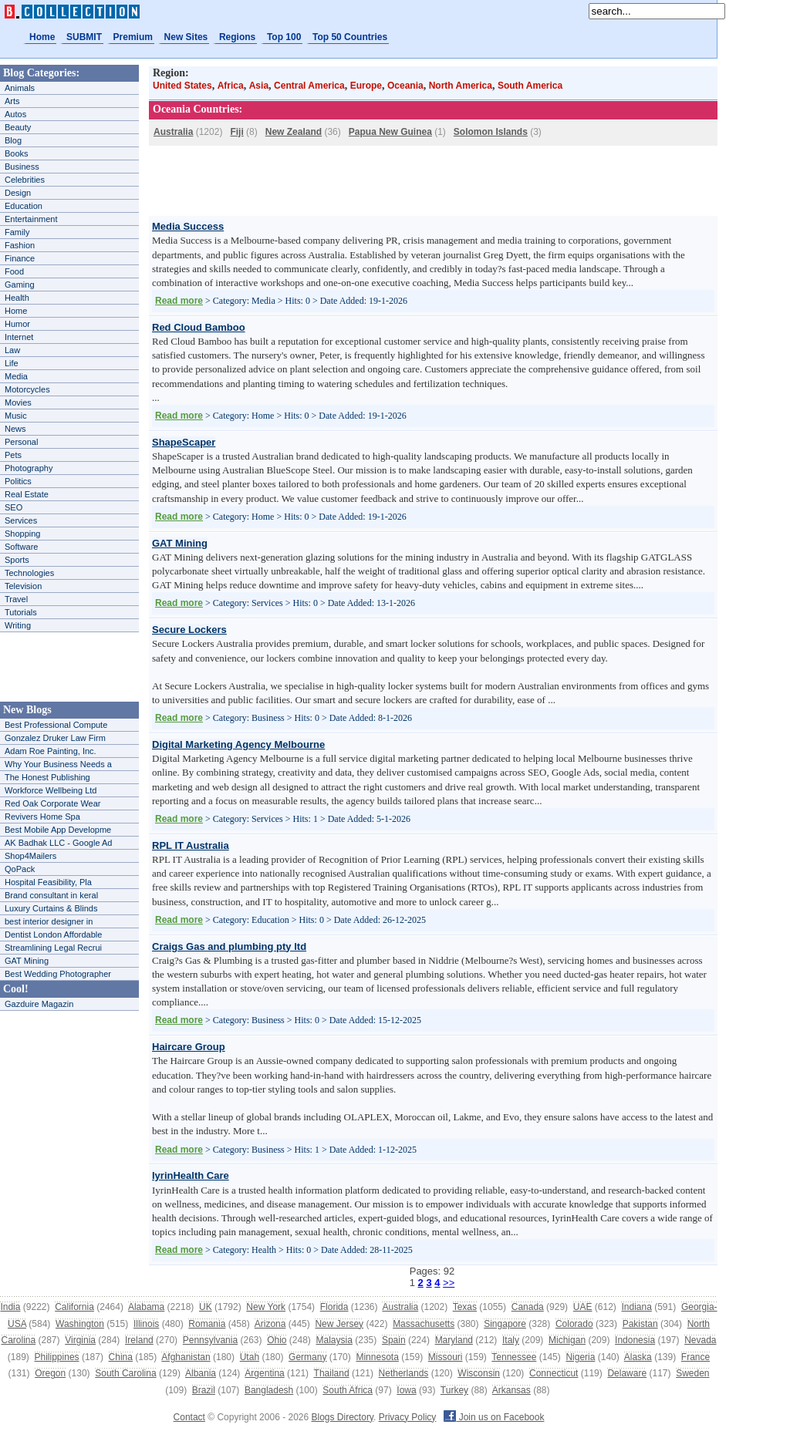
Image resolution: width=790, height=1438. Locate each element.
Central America (309, 85)
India (10, 1307)
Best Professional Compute (56, 724)
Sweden (692, 1373)
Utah (249, 1357)
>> (448, 1282)
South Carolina (125, 1373)
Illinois (146, 1323)
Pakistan (640, 1323)
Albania (200, 1373)
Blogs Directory (342, 1417)
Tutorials (21, 612)
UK (205, 1307)
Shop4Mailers (30, 855)
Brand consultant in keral (51, 895)
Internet (19, 337)
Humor (17, 323)
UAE (582, 1307)
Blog (13, 140)
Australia (173, 131)
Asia (258, 85)
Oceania (405, 85)
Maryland (454, 1340)
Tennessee (513, 1357)
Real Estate (27, 494)
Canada (527, 1307)
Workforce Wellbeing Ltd (50, 790)
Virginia (80, 1340)
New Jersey (339, 1323)
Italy (510, 1340)
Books (17, 153)
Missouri (445, 1357)
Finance (20, 258)
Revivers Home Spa (42, 816)
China (121, 1357)
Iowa (406, 1390)
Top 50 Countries (349, 37)
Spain (394, 1340)
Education (23, 205)
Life (12, 363)
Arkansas (511, 1390)
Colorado (574, 1323)
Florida (334, 1307)
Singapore (505, 1323)
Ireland (139, 1340)
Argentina (264, 1373)
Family (17, 232)
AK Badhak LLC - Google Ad (58, 842)
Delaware (627, 1373)
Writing (18, 625)
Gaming (20, 284)
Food (14, 271)
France (695, 1357)
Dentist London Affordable (53, 934)
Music (16, 415)
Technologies (29, 573)
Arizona (270, 1323)
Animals (20, 88)
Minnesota (377, 1357)
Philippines (57, 1357)
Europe (366, 85)
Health (17, 297)
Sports (17, 559)
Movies (18, 402)
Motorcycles (27, 389)
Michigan (567, 1340)
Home (42, 37)
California (74, 1307)
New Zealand (293, 131)
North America (460, 85)
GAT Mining (27, 960)
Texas (465, 1307)
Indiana (636, 1307)
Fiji (236, 131)
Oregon (50, 1373)
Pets (13, 455)
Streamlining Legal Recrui (53, 947)
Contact (189, 1417)
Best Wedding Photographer (58, 973)
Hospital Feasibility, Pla (48, 882)
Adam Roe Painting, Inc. (50, 751)
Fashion (20, 245)
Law (12, 350)
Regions (237, 37)
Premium (133, 37)
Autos (15, 114)
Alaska (638, 1357)
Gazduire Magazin (39, 1004)
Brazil (203, 1390)
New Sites (186, 37)
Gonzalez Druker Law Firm (55, 738)
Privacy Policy (408, 1417)
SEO (13, 507)
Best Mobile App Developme (58, 829)
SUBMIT (84, 37)
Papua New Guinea (390, 131)
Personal (21, 441)
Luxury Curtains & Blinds (51, 908)
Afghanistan (185, 1357)
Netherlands (404, 1373)
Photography (28, 468)
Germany (307, 1357)
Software (21, 546)
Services (21, 520)
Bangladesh (269, 1390)
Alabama (146, 1307)
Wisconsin (478, 1373)
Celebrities (25, 179)
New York (265, 1307)
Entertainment (31, 219)
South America (530, 85)
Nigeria (580, 1357)
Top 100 (284, 37)
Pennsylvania (210, 1340)
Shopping (23, 533)
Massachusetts (423, 1323)
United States (182, 85)
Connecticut (553, 1373)
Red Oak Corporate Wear (53, 803)
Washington (80, 1323)
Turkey (454, 1390)
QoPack (20, 869)
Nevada (700, 1340)
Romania (206, 1323)
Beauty (18, 127)
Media (16, 376)
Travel (16, 599)
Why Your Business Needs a (58, 764)
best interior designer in (49, 921)
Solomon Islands (491, 131)
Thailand (331, 1373)
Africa (231, 85)
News (15, 428)
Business (22, 166)
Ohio (276, 1340)
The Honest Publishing (47, 777)
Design (18, 192)
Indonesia (635, 1340)
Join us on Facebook (494, 1417)
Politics (18, 481)
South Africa (347, 1390)
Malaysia (334, 1340)
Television (23, 586)
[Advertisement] (69, 667)
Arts (12, 101)
